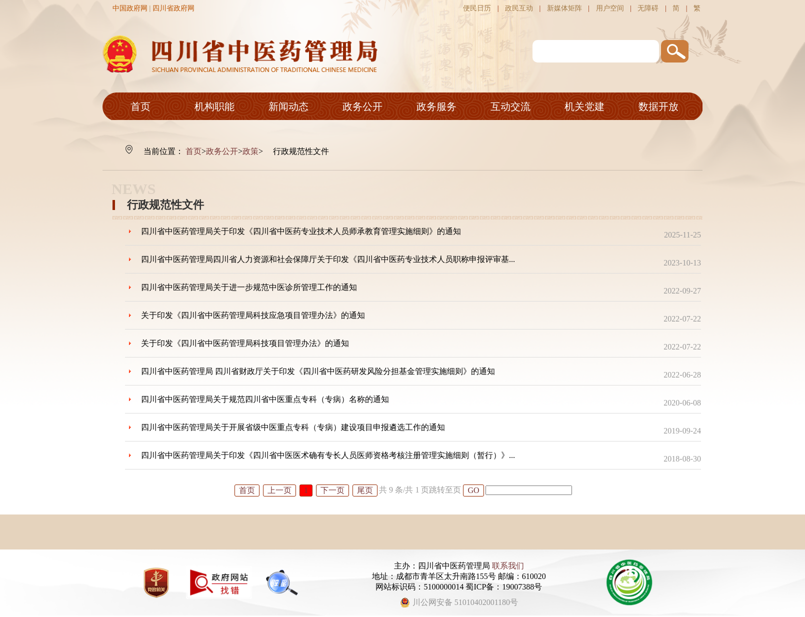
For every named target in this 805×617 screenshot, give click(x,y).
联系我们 (508, 566)
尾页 (365, 490)
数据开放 (658, 106)
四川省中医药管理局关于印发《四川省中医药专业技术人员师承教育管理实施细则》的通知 (301, 231)
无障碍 (648, 8)
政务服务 (436, 106)
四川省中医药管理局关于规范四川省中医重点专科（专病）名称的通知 (265, 399)
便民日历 (477, 8)
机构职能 (214, 106)
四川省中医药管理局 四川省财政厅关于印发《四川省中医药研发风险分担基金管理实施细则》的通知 (318, 371)
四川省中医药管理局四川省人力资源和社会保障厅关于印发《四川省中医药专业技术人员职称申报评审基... (328, 259)
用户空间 (610, 8)
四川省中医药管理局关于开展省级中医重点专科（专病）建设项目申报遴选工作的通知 (293, 427)
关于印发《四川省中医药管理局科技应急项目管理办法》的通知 (253, 315)
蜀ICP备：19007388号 (504, 586)
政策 (250, 151)
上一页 (280, 490)
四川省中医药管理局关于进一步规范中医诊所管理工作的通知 (249, 287)
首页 (140, 106)
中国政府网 (130, 8)
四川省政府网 (173, 8)
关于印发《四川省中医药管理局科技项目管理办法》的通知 (245, 343)
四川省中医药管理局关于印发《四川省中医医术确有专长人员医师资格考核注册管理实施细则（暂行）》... (328, 455)
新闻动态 (288, 106)
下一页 (332, 490)
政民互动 (519, 8)
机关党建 (584, 106)
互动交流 (510, 106)
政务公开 (362, 106)
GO (473, 490)
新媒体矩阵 (564, 8)
